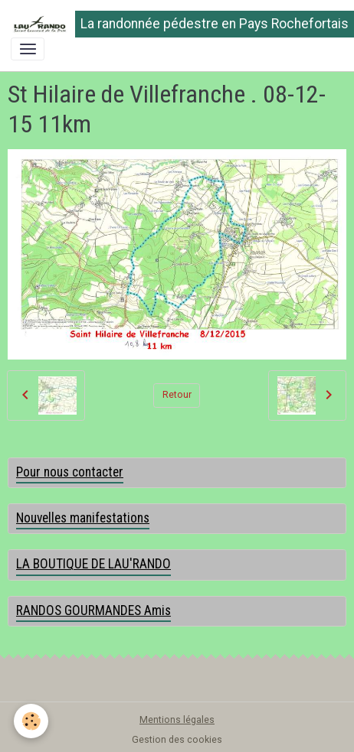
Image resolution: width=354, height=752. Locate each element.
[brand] (172, 24)
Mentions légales (177, 720)
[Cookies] (31, 721)
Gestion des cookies (177, 739)
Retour (177, 394)
